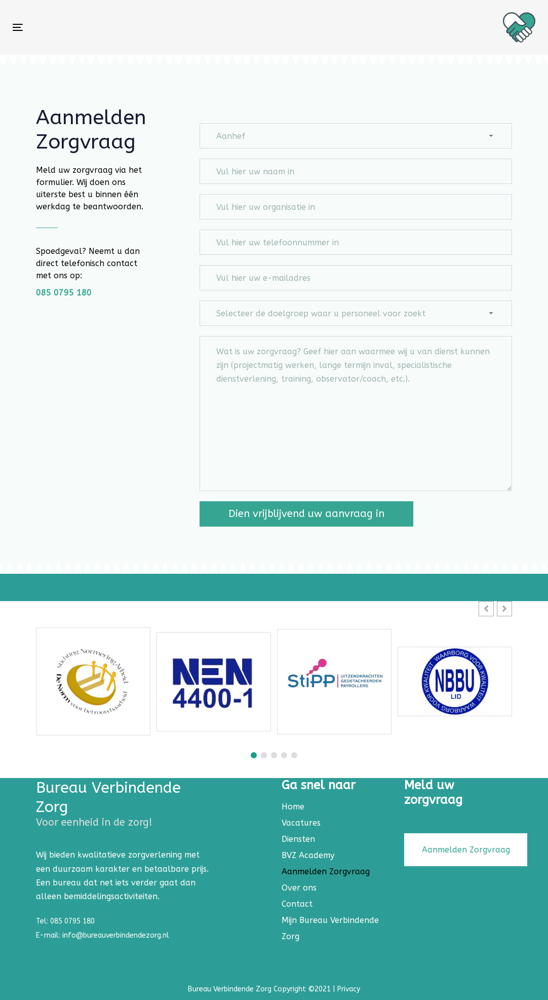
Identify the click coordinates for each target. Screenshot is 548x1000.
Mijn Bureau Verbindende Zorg (330, 928)
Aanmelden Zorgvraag (326, 871)
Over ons (299, 888)
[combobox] (356, 136)
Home (293, 806)
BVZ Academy (308, 855)
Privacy (348, 989)
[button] (504, 608)
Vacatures (301, 823)
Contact (297, 904)
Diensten (298, 839)
